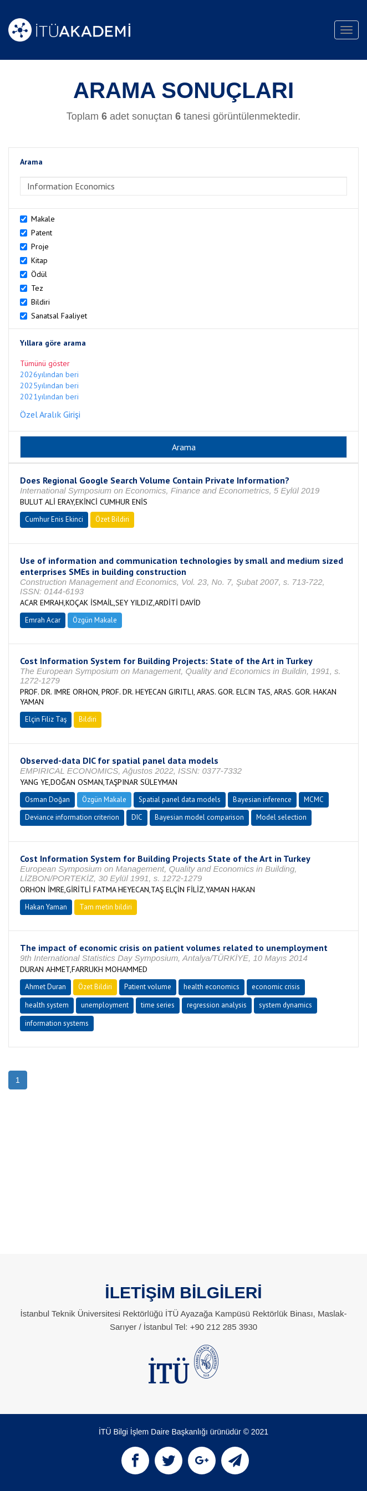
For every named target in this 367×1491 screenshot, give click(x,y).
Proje (40, 246)
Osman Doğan (47, 799)
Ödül (39, 274)
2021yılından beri (49, 397)
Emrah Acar (42, 620)
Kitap (39, 260)
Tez (37, 288)
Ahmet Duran (45, 986)
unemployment (105, 1005)
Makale (43, 219)
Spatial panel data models (180, 799)
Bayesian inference (262, 799)
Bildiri (40, 302)
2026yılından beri (49, 374)
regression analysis (217, 1005)
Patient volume (147, 986)
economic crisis (276, 986)
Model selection (281, 817)
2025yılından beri (49, 385)
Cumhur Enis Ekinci (54, 519)
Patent (41, 233)
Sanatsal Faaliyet (59, 316)
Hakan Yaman (46, 907)
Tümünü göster (45, 363)
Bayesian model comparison (199, 817)
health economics (211, 986)
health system (47, 1005)
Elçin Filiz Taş (46, 719)
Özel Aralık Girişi (50, 414)
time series (158, 1005)
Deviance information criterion (72, 817)
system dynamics (285, 1005)
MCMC (314, 799)
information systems (57, 1023)
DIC (136, 817)
